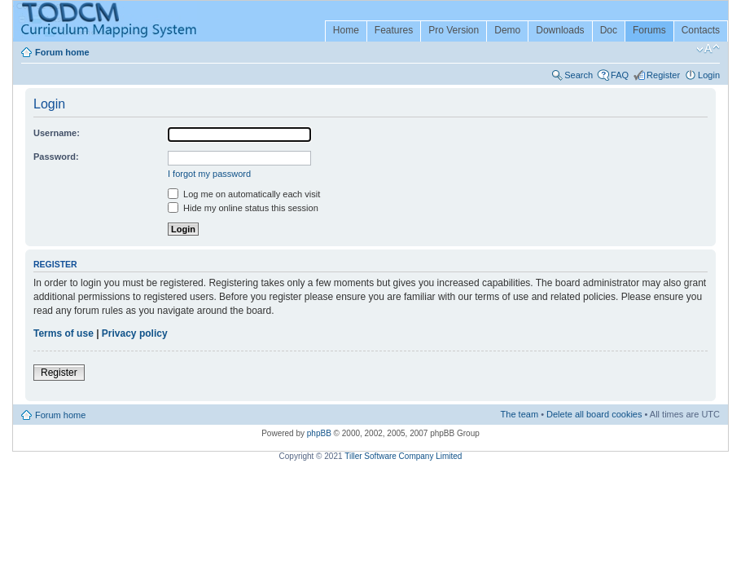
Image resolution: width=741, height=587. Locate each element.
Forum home (62, 52)
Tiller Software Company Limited (403, 456)
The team (519, 414)
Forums (649, 30)
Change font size (708, 49)
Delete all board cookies (594, 414)
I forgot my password (209, 174)
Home (346, 30)
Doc (608, 30)
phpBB (319, 433)
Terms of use (63, 333)
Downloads (560, 30)
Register (663, 75)
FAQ (620, 75)
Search (578, 75)
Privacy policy (135, 333)
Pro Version (453, 30)
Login (709, 75)
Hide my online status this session (243, 208)
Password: (56, 156)
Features (394, 30)
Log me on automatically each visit (244, 194)
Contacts (701, 30)
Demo (507, 30)
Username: (56, 133)
